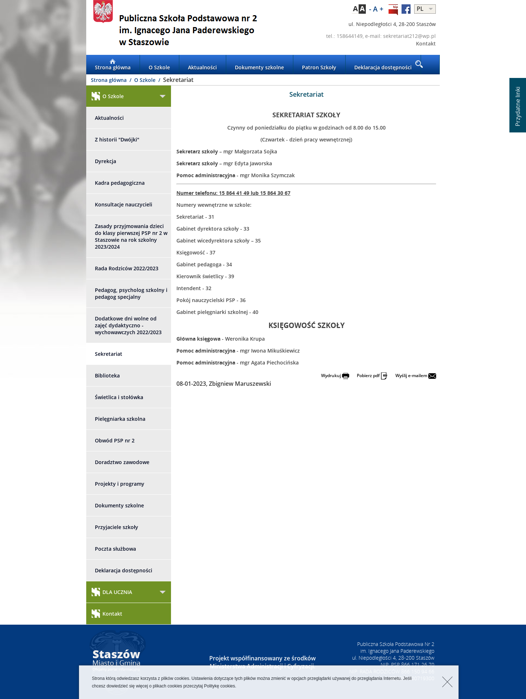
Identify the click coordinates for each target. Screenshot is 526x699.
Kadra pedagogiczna (120, 182)
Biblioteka (107, 375)
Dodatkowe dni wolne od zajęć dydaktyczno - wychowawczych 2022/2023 (128, 325)
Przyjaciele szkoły (116, 527)
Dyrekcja (105, 161)
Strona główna (113, 64)
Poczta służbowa (115, 548)
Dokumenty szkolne (259, 64)
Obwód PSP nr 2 (115, 440)
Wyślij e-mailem (415, 375)
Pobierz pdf (372, 375)
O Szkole (159, 64)
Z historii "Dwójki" (117, 139)
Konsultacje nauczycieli (123, 204)
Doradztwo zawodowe (122, 462)
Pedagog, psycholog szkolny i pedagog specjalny (131, 293)
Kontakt (426, 43)
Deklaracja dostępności (383, 64)
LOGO (174, 27)
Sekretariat (108, 353)
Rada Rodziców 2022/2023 (126, 268)
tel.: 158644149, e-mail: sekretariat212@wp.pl (381, 35)
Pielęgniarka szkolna (120, 418)
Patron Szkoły (319, 64)
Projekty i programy (119, 483)
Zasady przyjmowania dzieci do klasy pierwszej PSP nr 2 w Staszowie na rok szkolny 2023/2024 (131, 236)
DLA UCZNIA (112, 592)
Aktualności (202, 64)
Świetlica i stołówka (119, 397)
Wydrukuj (335, 375)
